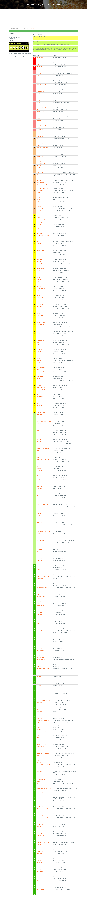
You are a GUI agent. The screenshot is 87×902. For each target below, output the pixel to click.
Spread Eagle (39, 643)
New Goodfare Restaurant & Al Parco (44, 170)
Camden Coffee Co (40, 707)
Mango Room (39, 224)
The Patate (39, 385)
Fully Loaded (39, 592)
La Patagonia (39, 243)
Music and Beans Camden (42, 91)
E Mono (38, 217)
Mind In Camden (40, 416)
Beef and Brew (39, 508)
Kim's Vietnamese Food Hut (42, 445)
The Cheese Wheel (40, 344)
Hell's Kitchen (39, 603)
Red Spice (39, 228)
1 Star (16, 58)
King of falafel (39, 113)
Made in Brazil (39, 648)
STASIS (38, 272)
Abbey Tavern (39, 637)
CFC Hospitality (40, 129)
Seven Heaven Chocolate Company (44, 646)
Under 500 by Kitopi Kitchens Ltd (43, 764)
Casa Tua (38, 880)
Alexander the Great (40, 792)
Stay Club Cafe (39, 95)
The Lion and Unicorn (41, 751)
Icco (37, 878)
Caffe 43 (38, 362)
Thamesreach (39, 766)
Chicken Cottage (40, 315)
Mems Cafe (39, 681)
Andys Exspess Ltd (40, 894)
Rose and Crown (40, 815)
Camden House (40, 565)
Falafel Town (39, 75)
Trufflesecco (39, 195)
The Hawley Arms (40, 497)
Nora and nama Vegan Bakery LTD (43, 668)
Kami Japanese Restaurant (42, 619)
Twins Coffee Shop (40, 657)
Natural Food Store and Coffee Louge (44, 421)
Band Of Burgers (40, 522)
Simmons (38, 434)
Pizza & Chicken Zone (41, 250)
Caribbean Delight (40, 396)
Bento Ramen (39, 549)
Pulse (38, 690)
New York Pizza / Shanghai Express (43, 583)
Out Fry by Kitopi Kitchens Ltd (42, 601)
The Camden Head (40, 520)
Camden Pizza (39, 360)
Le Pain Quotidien (40, 610)
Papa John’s (39, 685)
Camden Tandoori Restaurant (42, 387)
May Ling (38, 231)
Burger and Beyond (40, 351)
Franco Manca (39, 427)
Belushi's (38, 430)
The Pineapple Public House (42, 188)
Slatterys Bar (39, 154)
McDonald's (39, 664)
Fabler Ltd (39, 226)
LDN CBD (38, 567)
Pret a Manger (39, 614)
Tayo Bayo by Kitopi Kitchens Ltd (43, 687)
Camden (28, 28)
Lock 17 (38, 270)
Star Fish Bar (39, 556)
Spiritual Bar (39, 538)
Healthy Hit (39, 71)
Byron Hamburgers (40, 819)
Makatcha (38, 450)
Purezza (38, 769)
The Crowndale (40, 297)
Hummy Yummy (40, 517)
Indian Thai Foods (40, 136)
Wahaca (38, 876)
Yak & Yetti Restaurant (41, 533)
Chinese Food (39, 380)
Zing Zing (38, 495)
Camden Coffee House (41, 367)
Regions (24, 28)
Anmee (38, 89)
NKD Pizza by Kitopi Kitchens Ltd (43, 587)
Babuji (38, 760)
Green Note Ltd (40, 612)
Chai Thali (38, 678)
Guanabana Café (40, 337)
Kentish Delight (39, 261)
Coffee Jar (39, 813)
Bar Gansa (39, 369)
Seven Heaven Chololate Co (42, 716)
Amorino (38, 831)
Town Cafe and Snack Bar (41, 479)
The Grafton (39, 735)
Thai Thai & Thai (40, 190)
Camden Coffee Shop (41, 718)
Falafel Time (39, 585)
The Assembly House (41, 746)
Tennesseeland (39, 729)
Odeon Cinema (40, 711)
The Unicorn (39, 423)
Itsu (37, 887)
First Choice (39, 400)
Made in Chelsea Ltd (41, 163)
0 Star (13, 58)
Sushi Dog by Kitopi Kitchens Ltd (43, 161)
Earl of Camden (40, 578)
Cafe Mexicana (39, 358)
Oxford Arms (39, 306)
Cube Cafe (39, 122)
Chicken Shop (39, 797)
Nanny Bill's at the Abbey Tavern (43, 459)
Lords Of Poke (39, 277)
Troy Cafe (38, 391)
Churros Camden (40, 858)
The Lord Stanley (40, 57)
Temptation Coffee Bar (41, 389)
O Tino (38, 674)
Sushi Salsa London (40, 180)
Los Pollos (39, 869)
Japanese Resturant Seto (41, 219)
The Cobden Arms (40, 182)
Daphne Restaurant (40, 605)
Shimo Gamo (39, 695)
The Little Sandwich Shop (42, 328)
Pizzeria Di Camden (40, 80)
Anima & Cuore (40, 156)
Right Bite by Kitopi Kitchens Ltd (43, 448)
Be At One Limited (40, 580)
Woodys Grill (39, 104)
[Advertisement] (43, 18)
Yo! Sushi (38, 840)
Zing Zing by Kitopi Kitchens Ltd (43, 808)
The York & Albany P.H (41, 488)
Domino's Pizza (40, 891)
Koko (38, 140)
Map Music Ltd (39, 213)
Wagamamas (39, 774)
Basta (38, 116)
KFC (37, 632)
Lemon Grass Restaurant (41, 84)
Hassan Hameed (40, 68)
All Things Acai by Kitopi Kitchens (43, 753)
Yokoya (38, 313)
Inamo (38, 403)
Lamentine (39, 364)
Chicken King (39, 862)
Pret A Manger (39, 625)
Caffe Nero (39, 118)
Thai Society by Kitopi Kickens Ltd (43, 700)
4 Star (24, 58)
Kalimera (38, 241)
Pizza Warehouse (40, 493)
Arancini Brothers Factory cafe (42, 670)
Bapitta (38, 109)
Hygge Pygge (39, 425)
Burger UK (39, 762)
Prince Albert (39, 66)
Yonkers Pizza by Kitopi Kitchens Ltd (44, 788)
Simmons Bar (39, 463)
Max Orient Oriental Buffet (42, 409)
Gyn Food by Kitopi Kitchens (42, 540)
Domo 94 (38, 394)
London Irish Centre (40, 828)
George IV (39, 598)
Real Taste (39, 286)
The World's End (40, 698)
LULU (38, 436)
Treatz (38, 502)
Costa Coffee (39, 206)
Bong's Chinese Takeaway (42, 398)
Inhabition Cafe (39, 254)
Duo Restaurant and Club (41, 134)
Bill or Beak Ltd (40, 513)
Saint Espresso (39, 704)
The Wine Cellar (40, 290)
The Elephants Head (40, 810)
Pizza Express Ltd (40, 616)
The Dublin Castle (40, 310)
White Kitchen (39, 515)
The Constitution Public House (42, 324)
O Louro (38, 93)
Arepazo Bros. (39, 319)
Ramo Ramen (39, 259)
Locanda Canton (40, 855)
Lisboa (38, 452)
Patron (38, 466)
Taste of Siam (39, 178)
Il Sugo (38, 621)
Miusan (38, 98)
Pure (37, 574)
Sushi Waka (39, 165)
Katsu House (39, 418)
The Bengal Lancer (40, 340)
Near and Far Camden (41, 806)
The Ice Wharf (39, 535)
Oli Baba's (38, 461)
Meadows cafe (39, 405)
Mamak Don (39, 215)
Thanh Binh (39, 477)
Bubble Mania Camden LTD (42, 835)
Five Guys (38, 589)
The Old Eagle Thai (40, 111)
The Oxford (39, 201)
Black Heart (39, 167)
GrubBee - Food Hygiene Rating (15, 28)
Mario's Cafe (39, 553)
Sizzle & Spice (39, 468)
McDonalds (39, 661)
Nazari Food (39, 158)
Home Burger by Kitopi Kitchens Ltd (44, 547)
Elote (38, 511)
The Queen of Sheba (41, 382)
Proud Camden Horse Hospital (43, 263)
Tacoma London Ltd (41, 322)
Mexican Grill (39, 152)
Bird (37, 790)
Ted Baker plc (39, 378)
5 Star (27, 58)
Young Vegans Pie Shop (41, 125)
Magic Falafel (39, 82)
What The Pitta (39, 560)
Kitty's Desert (39, 73)
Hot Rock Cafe (39, 346)
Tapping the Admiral (41, 172)
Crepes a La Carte (40, 551)
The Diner (38, 299)
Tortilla (38, 709)
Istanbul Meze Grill (40, 131)
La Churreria (39, 439)
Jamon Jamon (39, 252)
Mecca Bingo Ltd (40, 683)
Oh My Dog (39, 281)
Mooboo (38, 457)
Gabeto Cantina (40, 208)
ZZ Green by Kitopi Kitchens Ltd (43, 817)
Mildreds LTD (39, 569)
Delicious (38, 127)
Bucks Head (39, 844)
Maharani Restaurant (40, 268)
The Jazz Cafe (39, 607)
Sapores (38, 713)
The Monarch (39, 472)
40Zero (38, 739)
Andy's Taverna (40, 571)
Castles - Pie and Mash (41, 371)
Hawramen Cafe (40, 562)
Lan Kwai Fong (39, 62)
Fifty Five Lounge (40, 143)
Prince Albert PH (40, 470)
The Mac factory (40, 837)
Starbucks (38, 727)
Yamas (38, 822)
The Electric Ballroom (41, 596)
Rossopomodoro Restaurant (42, 292)
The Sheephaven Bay (41, 288)
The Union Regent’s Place (42, 867)
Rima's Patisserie (40, 301)
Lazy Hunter (39, 204)
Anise (38, 326)
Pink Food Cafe (40, 355)
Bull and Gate (39, 800)
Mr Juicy (38, 102)
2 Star (18, 58)
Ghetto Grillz (39, 885)
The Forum (39, 676)
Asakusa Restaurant (40, 373)
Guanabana (39, 333)
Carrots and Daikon (40, 376)
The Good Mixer (40, 304)
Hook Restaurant (40, 871)
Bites (37, 432)
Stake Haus (39, 308)
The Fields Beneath (40, 524)
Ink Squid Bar (39, 414)
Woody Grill (39, 353)
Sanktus (38, 628)
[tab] (43, 4)
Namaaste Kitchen (40, 77)
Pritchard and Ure (40, 742)
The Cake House (40, 192)
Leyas (38, 639)
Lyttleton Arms (39, 652)
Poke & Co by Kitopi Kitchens (42, 630)
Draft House (39, 407)
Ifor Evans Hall (39, 722)
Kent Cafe (38, 526)
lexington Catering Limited (42, 443)
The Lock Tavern (40, 100)
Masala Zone (39, 666)
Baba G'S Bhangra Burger (41, 107)
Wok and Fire (39, 349)
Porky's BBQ (39, 64)
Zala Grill (38, 174)
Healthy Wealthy (40, 873)
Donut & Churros (40, 210)
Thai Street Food (40, 331)
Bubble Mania (39, 882)
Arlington (38, 757)
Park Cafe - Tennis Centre (41, 481)
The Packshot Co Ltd (41, 779)
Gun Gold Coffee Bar (41, 558)
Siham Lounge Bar (40, 484)
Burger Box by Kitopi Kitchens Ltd (43, 506)
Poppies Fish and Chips (41, 744)
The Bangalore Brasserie (41, 412)
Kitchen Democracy (40, 650)
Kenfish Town (39, 149)
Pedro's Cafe (39, 245)
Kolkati (38, 138)
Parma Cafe (39, 145)
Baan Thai (38, 499)
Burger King (39, 693)
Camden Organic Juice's (41, 222)
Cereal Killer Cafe (40, 851)
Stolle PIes (39, 199)
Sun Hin (38, 317)
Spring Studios (39, 279)
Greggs (38, 748)
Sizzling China (39, 295)
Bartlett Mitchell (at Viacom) (42, 849)
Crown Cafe (39, 335)
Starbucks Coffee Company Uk (43, 720)
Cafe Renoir (39, 529)
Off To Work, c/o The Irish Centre (43, 842)
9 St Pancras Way (40, 783)
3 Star (21, 58)
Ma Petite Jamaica (40, 86)
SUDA (38, 454)
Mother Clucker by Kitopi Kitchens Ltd (44, 576)
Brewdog (38, 342)
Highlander (39, 846)
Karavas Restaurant (40, 59)
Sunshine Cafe (39, 233)
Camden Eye (39, 486)
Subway (38, 655)
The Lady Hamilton (40, 833)
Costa (38, 864)
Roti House (39, 475)
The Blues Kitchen (40, 197)
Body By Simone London (42, 889)
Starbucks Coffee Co (41, 659)
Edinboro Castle (40, 824)
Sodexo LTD (39, 725)
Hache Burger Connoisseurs (42, 147)
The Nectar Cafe (40, 544)
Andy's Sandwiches (40, 490)
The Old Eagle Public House (42, 504)
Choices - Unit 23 (40, 594)
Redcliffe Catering (40, 771)
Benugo (32, 28)
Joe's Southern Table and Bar (42, 634)
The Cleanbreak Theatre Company (43, 531)
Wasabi (38, 623)
